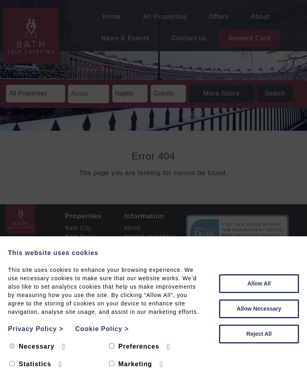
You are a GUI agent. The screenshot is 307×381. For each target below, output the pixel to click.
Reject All (258, 334)
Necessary (32, 346)
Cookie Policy (102, 328)
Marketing (130, 364)
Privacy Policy (35, 328)
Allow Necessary (259, 308)
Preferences (134, 346)
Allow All (259, 283)
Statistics (30, 364)
